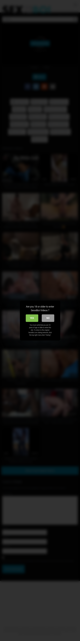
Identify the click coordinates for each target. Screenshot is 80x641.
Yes (32, 318)
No (48, 318)
